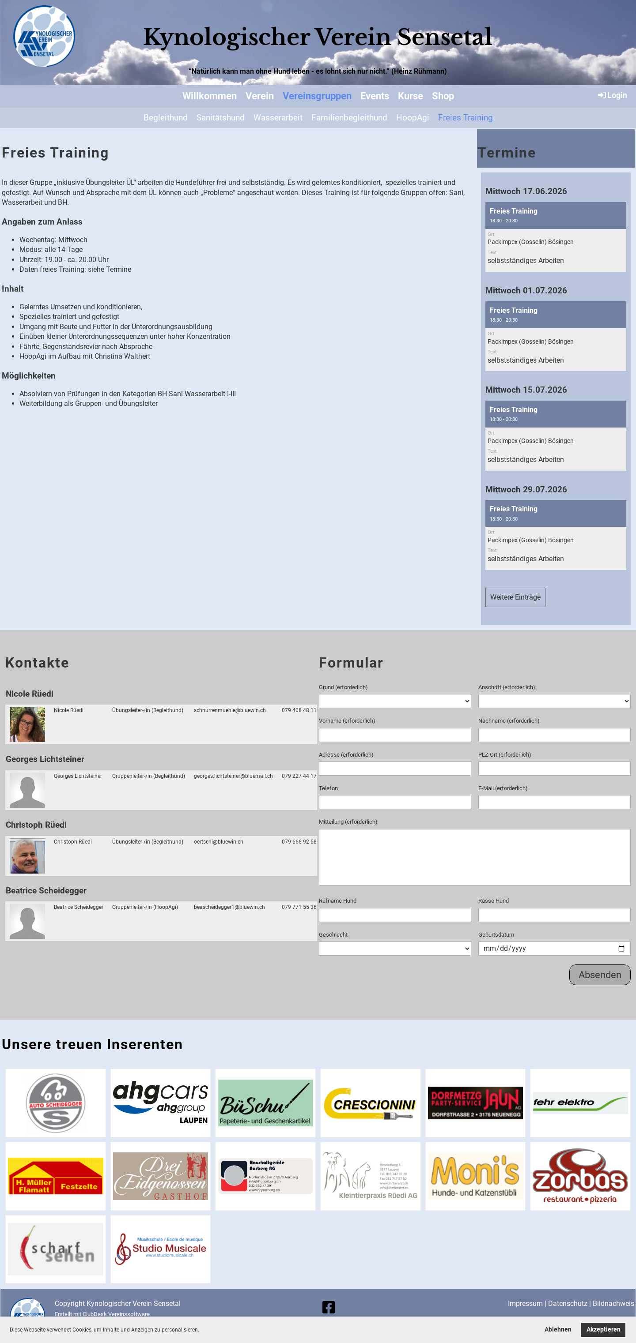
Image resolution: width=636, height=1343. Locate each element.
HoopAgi (412, 118)
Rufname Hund (337, 900)
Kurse (410, 95)
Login (612, 95)
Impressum (525, 1303)
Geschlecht (333, 934)
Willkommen (209, 95)
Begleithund (166, 118)
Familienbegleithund (349, 118)
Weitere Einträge (515, 597)
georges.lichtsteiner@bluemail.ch (233, 776)
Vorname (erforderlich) (347, 720)
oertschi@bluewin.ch (218, 842)
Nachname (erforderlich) (509, 720)
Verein (260, 95)
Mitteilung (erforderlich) (348, 821)
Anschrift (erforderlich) (506, 687)
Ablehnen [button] (558, 1329)
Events (374, 95)
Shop (443, 95)
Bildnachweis (613, 1303)
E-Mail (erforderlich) (503, 788)
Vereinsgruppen (317, 95)
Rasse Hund (493, 900)
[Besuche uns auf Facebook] (328, 1307)
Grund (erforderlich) (343, 687)
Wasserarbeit (278, 118)
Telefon (328, 788)
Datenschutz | (570, 1303)
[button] (202, 1330)
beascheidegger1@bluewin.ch (229, 907)
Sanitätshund (221, 118)
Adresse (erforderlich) (346, 754)
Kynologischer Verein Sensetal (317, 37)
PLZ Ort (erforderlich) (504, 754)
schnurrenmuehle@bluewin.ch (230, 710)
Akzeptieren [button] (604, 1329)
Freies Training (465, 118)
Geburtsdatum (496, 934)
